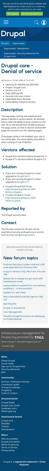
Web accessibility (9, 438)
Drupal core (7, 420)
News (4, 356)
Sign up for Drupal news (13, 366)
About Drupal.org (10, 444)
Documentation (9, 398)
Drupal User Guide (10, 405)
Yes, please (12, 13)
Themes (5, 426)
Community (7, 377)
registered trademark (26, 461)
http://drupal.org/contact (21, 234)
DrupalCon (6, 390)
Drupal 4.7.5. (23, 181)
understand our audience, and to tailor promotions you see (27, 8)
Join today (29, 250)
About (4, 434)
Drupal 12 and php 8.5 (14, 307)
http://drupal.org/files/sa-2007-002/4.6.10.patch (20, 191)
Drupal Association (10, 441)
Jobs (3, 372)
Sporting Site (9, 303)
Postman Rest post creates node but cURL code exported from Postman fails (24, 266)
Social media (7, 363)
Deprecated (18, 43)
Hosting (25, 381)
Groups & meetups (10, 387)
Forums (5, 43)
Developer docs (9, 408)
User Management (12, 311)
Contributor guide (10, 384)
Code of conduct (9, 393)
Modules (5, 423)
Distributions (7, 429)
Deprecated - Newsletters (16, 48)
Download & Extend (11, 416)
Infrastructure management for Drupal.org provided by (23, 335)
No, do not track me (32, 13)
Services (5, 381)
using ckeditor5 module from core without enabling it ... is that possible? (24, 287)
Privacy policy (8, 450)
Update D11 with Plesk (14, 292)
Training (14, 381)
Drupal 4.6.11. (24, 176)
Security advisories (10, 369)
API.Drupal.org (8, 411)
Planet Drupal (8, 360)
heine (6, 80)
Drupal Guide (8, 402)
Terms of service (9, 447)
